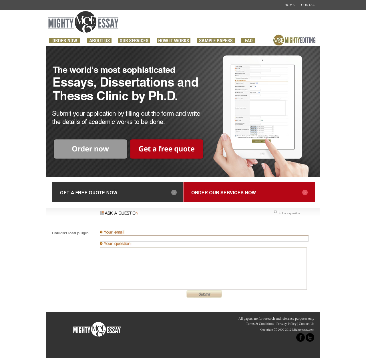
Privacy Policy (287, 324)
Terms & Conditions (260, 324)
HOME (290, 5)
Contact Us (306, 324)
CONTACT (309, 5)
